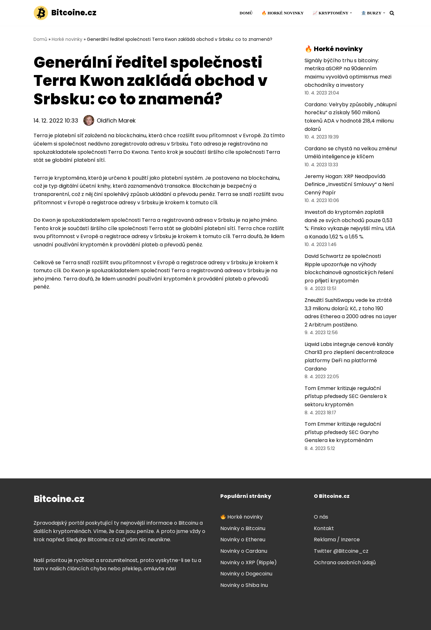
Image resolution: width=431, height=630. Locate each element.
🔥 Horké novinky (282, 13)
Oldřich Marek (116, 120)
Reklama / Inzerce (337, 539)
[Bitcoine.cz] (65, 13)
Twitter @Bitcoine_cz (341, 551)
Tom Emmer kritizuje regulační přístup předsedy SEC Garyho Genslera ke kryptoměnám (343, 432)
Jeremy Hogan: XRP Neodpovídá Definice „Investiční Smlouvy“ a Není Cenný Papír (349, 184)
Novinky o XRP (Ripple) (248, 562)
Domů (246, 13)
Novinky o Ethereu (242, 539)
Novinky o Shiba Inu (244, 585)
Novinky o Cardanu (243, 551)
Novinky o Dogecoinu (246, 573)
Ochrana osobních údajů (345, 562)
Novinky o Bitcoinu (242, 528)
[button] (351, 13)
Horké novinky (67, 39)
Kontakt (324, 528)
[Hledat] (391, 13)
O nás (321, 517)
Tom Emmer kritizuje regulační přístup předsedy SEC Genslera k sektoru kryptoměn (346, 396)
